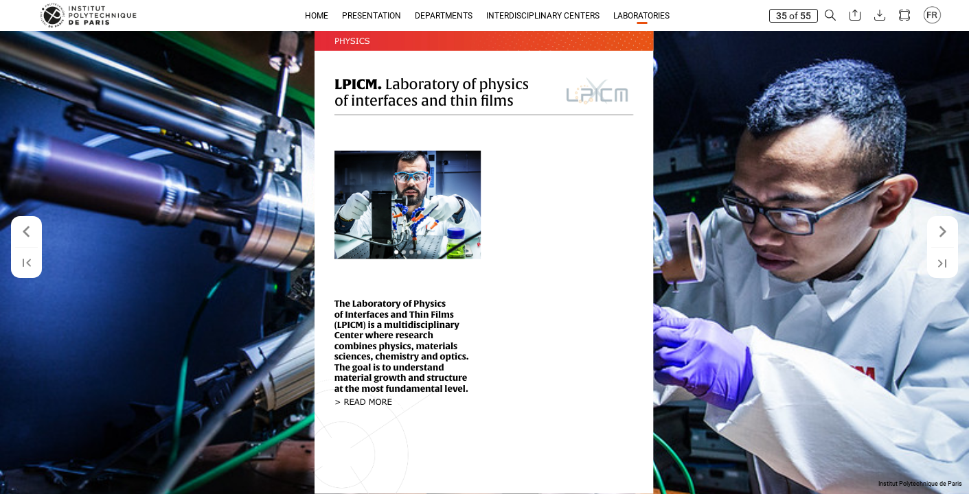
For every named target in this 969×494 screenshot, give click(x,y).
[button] (830, 15)
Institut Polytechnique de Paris (920, 483)
